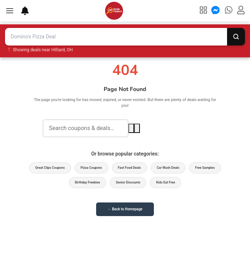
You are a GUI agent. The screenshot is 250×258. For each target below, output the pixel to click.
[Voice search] (137, 128)
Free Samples (205, 167)
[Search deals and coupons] (116, 37)
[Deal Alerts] (21, 10)
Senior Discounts (128, 182)
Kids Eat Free (165, 182)
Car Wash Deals (168, 167)
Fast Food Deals (129, 167)
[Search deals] (85, 128)
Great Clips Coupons (50, 167)
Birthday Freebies (87, 182)
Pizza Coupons (91, 167)
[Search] (236, 37)
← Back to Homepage (125, 209)
